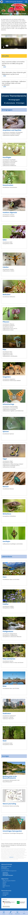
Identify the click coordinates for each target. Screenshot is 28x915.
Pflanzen (6, 322)
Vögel (5, 459)
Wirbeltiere (7, 514)
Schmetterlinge (8, 404)
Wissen (4, 883)
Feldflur (6, 604)
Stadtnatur (7, 713)
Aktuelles (5, 56)
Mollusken (6, 294)
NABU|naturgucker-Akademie (9, 880)
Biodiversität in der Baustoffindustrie (10, 777)
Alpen (5, 577)
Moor (5, 686)
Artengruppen (15, 100)
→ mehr (4, 67)
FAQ (3, 887)
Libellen (6, 267)
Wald (4, 741)
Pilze (4, 350)
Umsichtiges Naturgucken (12, 831)
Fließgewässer (8, 631)
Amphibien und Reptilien (12, 130)
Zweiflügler (6, 541)
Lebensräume (10, 103)
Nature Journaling (9, 804)
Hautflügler (7, 157)
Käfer (5, 240)
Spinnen (6, 431)
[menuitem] (26, 1)
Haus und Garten (9, 659)
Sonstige (4, 895)
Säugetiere (7, 377)
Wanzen (6, 487)
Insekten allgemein (10, 212)
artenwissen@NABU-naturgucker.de (8, 870)
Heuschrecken (8, 185)
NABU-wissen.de (6, 885)
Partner (4, 884)
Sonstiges (21, 103)
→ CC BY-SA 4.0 (10, 857)
